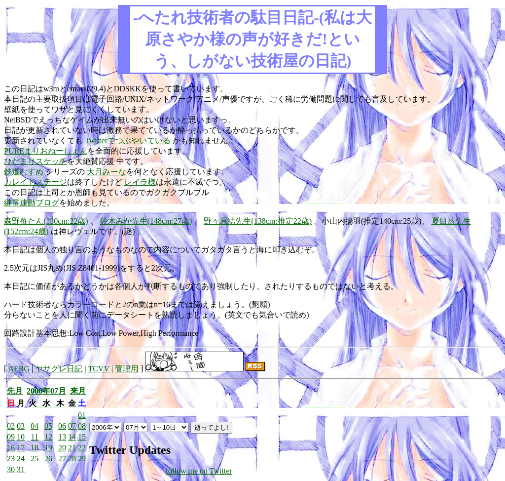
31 (21, 469)
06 (62, 426)
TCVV (98, 368)
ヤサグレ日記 (58, 368)
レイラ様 (140, 182)
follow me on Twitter (199, 471)
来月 (78, 391)
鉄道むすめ (23, 171)
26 (48, 458)
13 (62, 437)
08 (82, 426)
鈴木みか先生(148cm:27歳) (146, 221)
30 (11, 469)
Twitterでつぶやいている (128, 140)
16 (11, 447)
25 (34, 458)
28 (72, 458)
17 (21, 447)
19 (48, 447)
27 (62, 458)
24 (21, 458)
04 (34, 426)
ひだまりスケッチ (35, 161)
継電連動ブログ (31, 203)
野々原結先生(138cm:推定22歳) (258, 221)
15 (82, 437)
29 (82, 458)
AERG (19, 368)
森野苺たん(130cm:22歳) (46, 221)
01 (82, 415)
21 (72, 447)
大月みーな (106, 171)
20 (62, 447)
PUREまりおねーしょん (45, 151)
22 (82, 447)
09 (11, 437)
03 (21, 426)
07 (72, 426)
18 (34, 447)
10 (21, 437)
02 (11, 426)
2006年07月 (46, 391)
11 (34, 437)
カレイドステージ (35, 182)
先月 (15, 391)
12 (48, 437)
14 (72, 437)
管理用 (127, 368)
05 (48, 426)
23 (11, 458)
